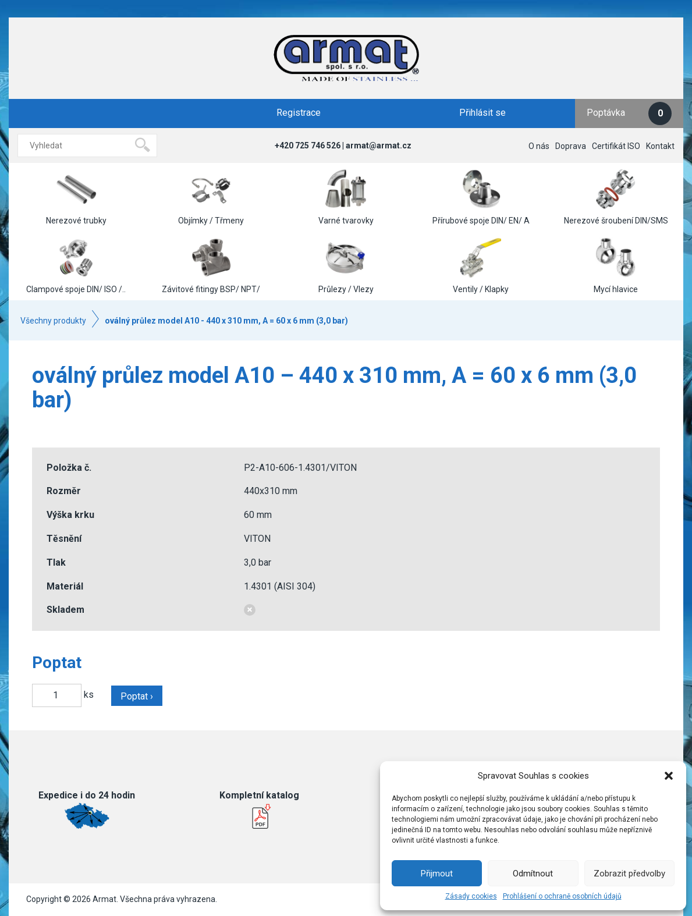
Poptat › (136, 696)
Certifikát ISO (616, 146)
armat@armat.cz (378, 145)
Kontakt (660, 146)
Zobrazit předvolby (629, 873)
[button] (669, 776)
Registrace (298, 112)
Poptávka (629, 113)
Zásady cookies (471, 896)
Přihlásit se (482, 112)
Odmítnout (533, 873)
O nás (538, 146)
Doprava (570, 146)
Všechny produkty (53, 320)
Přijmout (437, 873)
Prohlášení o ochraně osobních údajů (562, 896)
